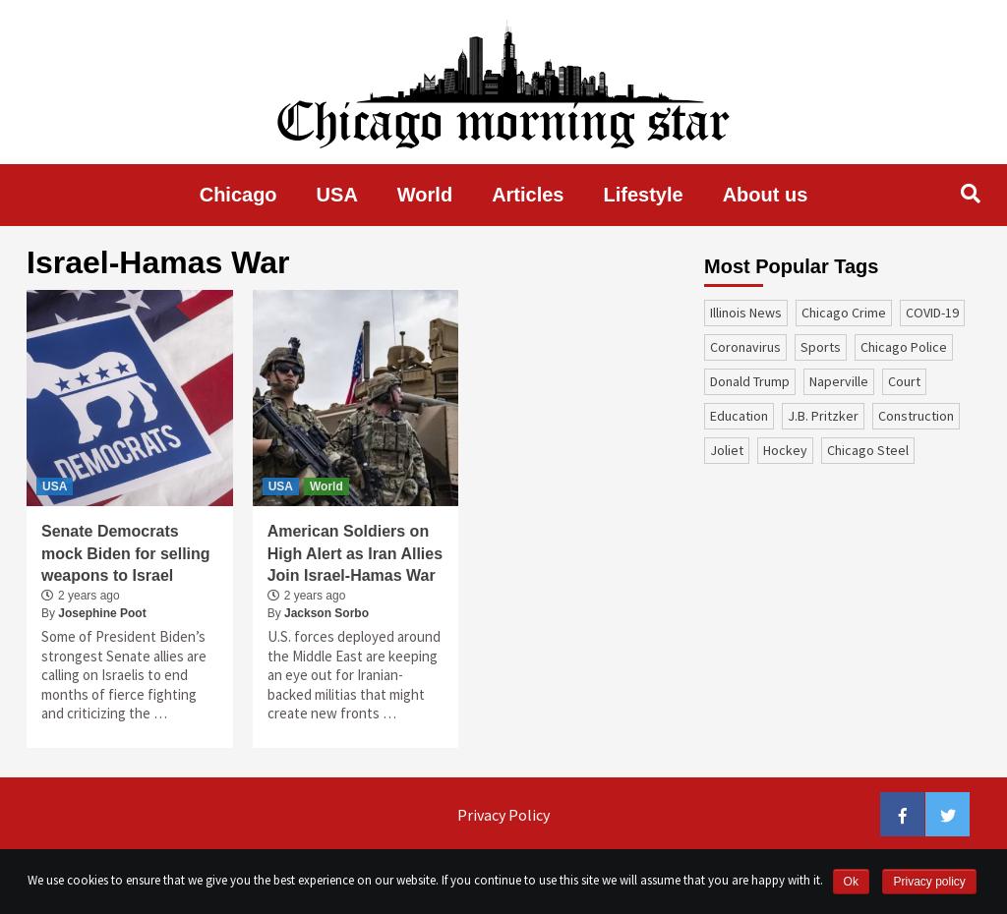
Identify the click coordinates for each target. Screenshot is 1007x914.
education (739, 416)
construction (916, 416)
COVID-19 (932, 312)
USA (337, 194)
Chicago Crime (843, 312)
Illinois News (746, 312)
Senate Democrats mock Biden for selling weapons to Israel (125, 553)
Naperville (838, 381)
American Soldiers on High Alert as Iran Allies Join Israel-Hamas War (355, 553)
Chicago (238, 194)
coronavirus (745, 347)
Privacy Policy (503, 815)
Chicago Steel (868, 450)
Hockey (785, 450)
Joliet (726, 450)
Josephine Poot (102, 613)
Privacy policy (929, 881)
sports (820, 347)
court (904, 381)
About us (765, 194)
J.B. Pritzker (823, 416)
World (424, 194)
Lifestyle (643, 194)
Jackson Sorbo (326, 613)
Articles (527, 194)
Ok (851, 881)
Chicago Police (903, 347)
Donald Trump (750, 381)
